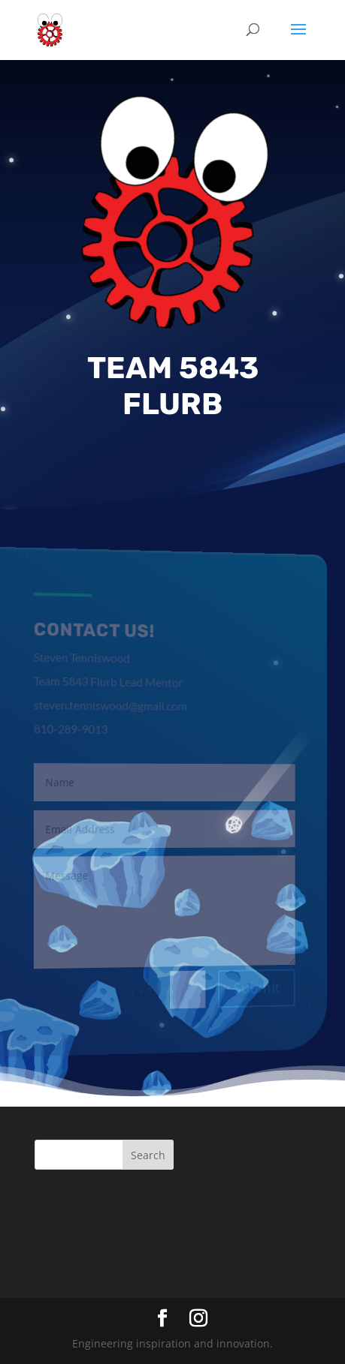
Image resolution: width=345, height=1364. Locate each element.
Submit (251, 985)
